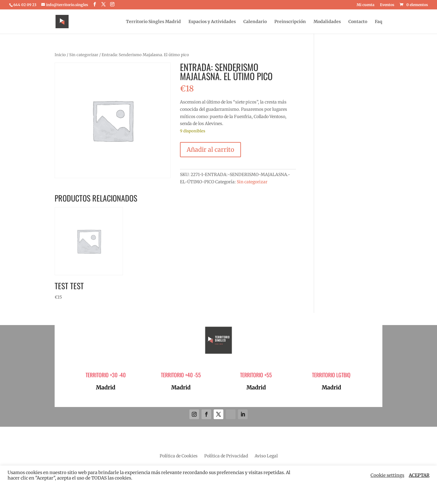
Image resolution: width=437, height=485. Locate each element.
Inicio (60, 54)
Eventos (387, 5)
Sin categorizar (83, 54)
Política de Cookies (179, 456)
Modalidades (327, 21)
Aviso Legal (266, 456)
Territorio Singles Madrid (153, 21)
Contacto (357, 21)
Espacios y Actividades (212, 21)
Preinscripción (290, 21)
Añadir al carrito (210, 149)
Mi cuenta (365, 5)
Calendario (255, 21)
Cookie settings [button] (387, 475)
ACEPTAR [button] (419, 475)
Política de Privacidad (226, 456)
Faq (378, 21)
